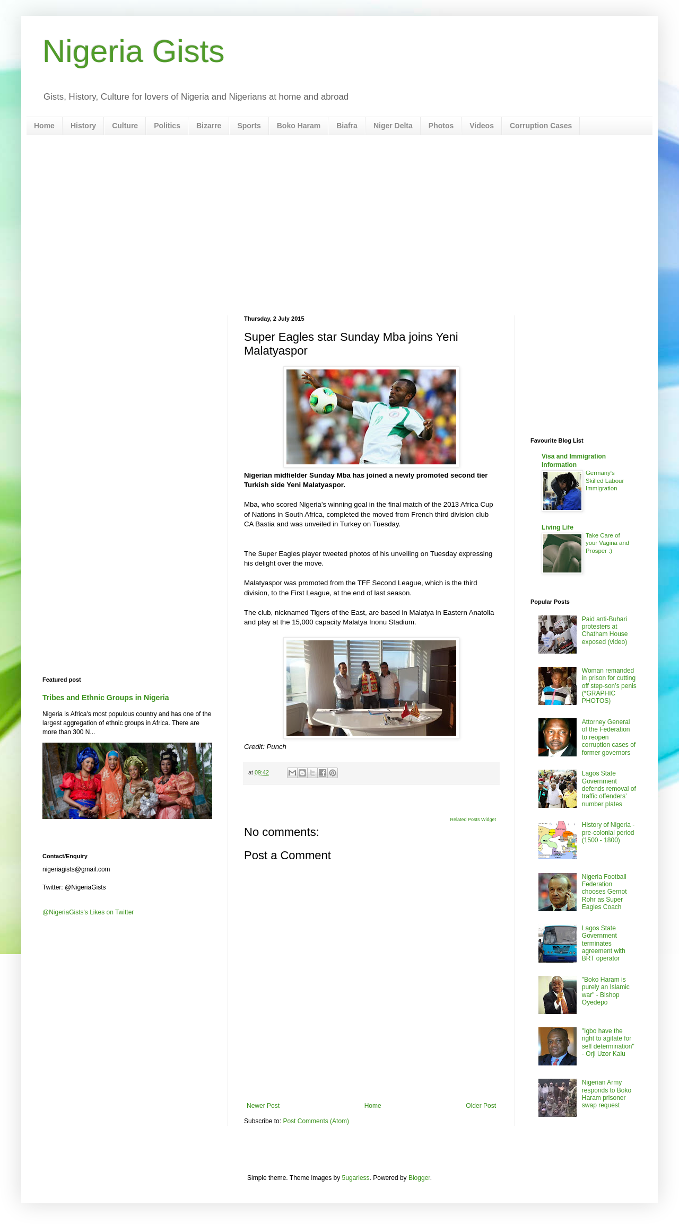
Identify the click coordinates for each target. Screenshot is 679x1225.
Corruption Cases (541, 125)
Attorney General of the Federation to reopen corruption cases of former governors (609, 737)
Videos (481, 125)
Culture (125, 125)
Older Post (481, 1105)
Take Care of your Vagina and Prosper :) (607, 543)
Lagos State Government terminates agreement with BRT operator (603, 943)
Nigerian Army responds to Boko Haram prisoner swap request (606, 1094)
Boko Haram (298, 125)
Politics (167, 125)
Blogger (419, 1178)
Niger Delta (393, 125)
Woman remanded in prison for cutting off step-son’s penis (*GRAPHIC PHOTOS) (609, 686)
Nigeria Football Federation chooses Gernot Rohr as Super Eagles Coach (604, 892)
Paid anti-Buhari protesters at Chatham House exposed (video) (605, 630)
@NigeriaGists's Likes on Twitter (88, 912)
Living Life (557, 527)
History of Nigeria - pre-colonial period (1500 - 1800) (608, 832)
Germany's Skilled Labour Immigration (605, 481)
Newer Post (263, 1105)
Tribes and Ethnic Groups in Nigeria (105, 697)
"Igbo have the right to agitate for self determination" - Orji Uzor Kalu (608, 1042)
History (83, 125)
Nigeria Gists (133, 51)
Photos (441, 125)
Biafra (347, 125)
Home (44, 125)
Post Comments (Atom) (316, 1121)
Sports (248, 125)
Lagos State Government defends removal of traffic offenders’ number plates (609, 789)
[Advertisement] (339, 225)
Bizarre (208, 125)
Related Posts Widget (473, 819)
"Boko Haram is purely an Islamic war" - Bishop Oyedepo (606, 991)
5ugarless (356, 1178)
